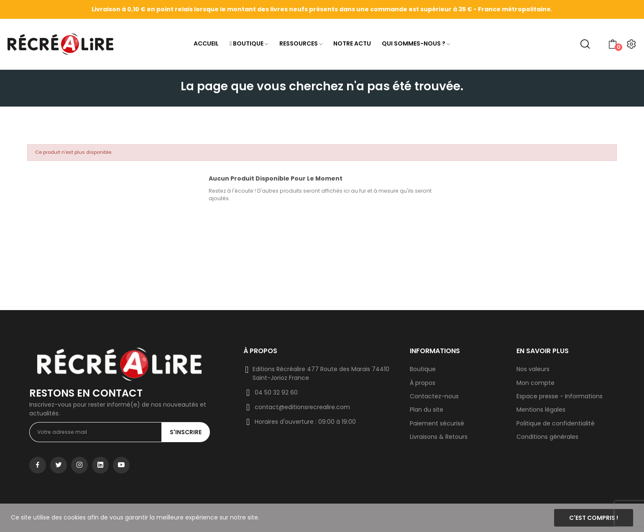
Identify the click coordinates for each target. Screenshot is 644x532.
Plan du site (426, 409)
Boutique (423, 369)
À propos (422, 383)
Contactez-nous (434, 396)
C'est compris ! (593, 518)
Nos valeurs (532, 369)
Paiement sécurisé (437, 423)
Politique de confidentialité (555, 423)
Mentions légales (540, 409)
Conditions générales (547, 437)
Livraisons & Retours (439, 437)
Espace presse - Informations (559, 396)
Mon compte (535, 383)
